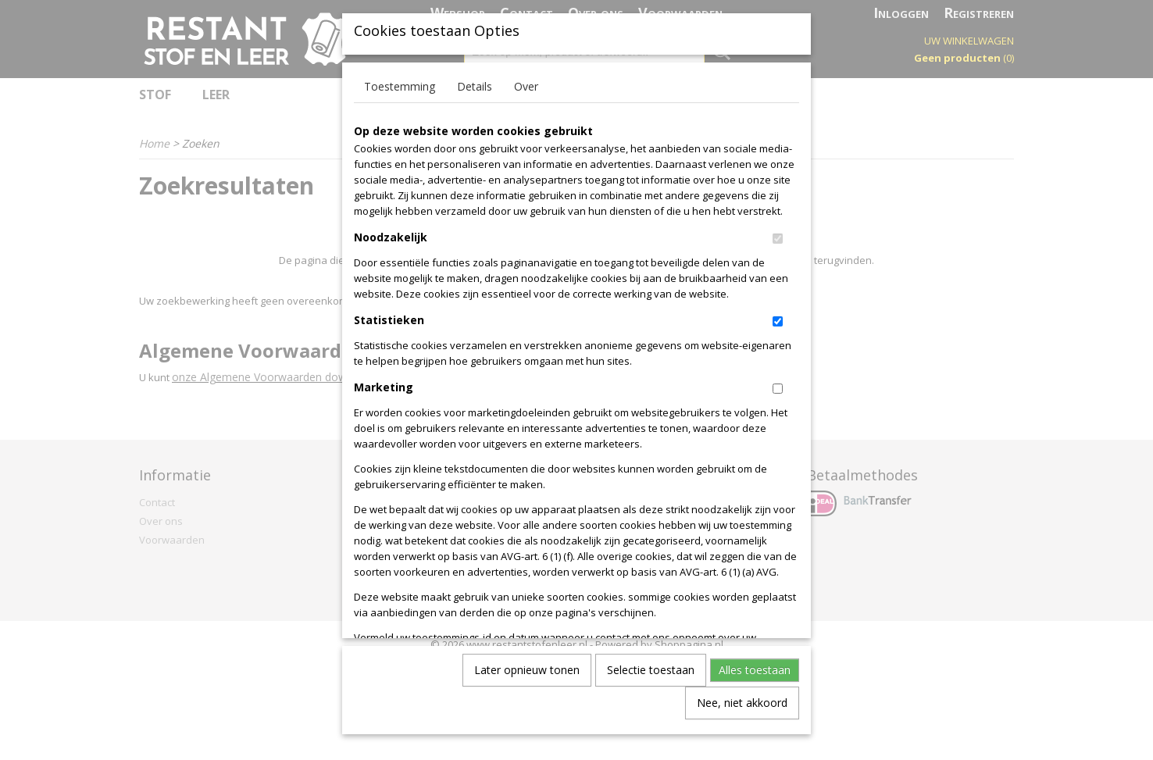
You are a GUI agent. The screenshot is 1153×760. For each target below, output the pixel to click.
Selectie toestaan (650, 681)
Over (526, 98)
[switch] (778, 250)
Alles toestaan (755, 681)
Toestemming (399, 98)
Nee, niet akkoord (742, 714)
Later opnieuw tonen (527, 681)
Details (474, 98)
